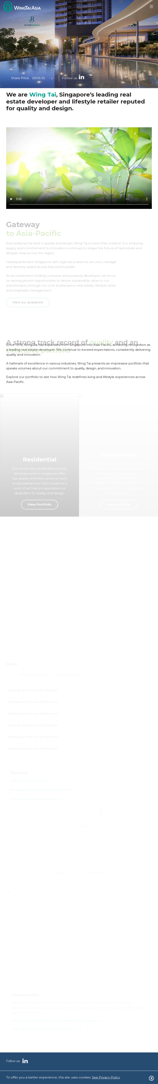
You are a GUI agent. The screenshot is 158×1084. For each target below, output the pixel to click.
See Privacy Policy (106, 1077)
